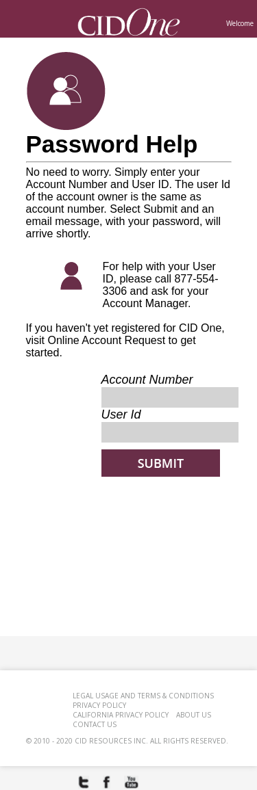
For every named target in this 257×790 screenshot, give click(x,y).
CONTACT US (95, 724)
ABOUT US (193, 715)
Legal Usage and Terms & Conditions (143, 695)
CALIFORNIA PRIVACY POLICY (121, 715)
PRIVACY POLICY (99, 705)
